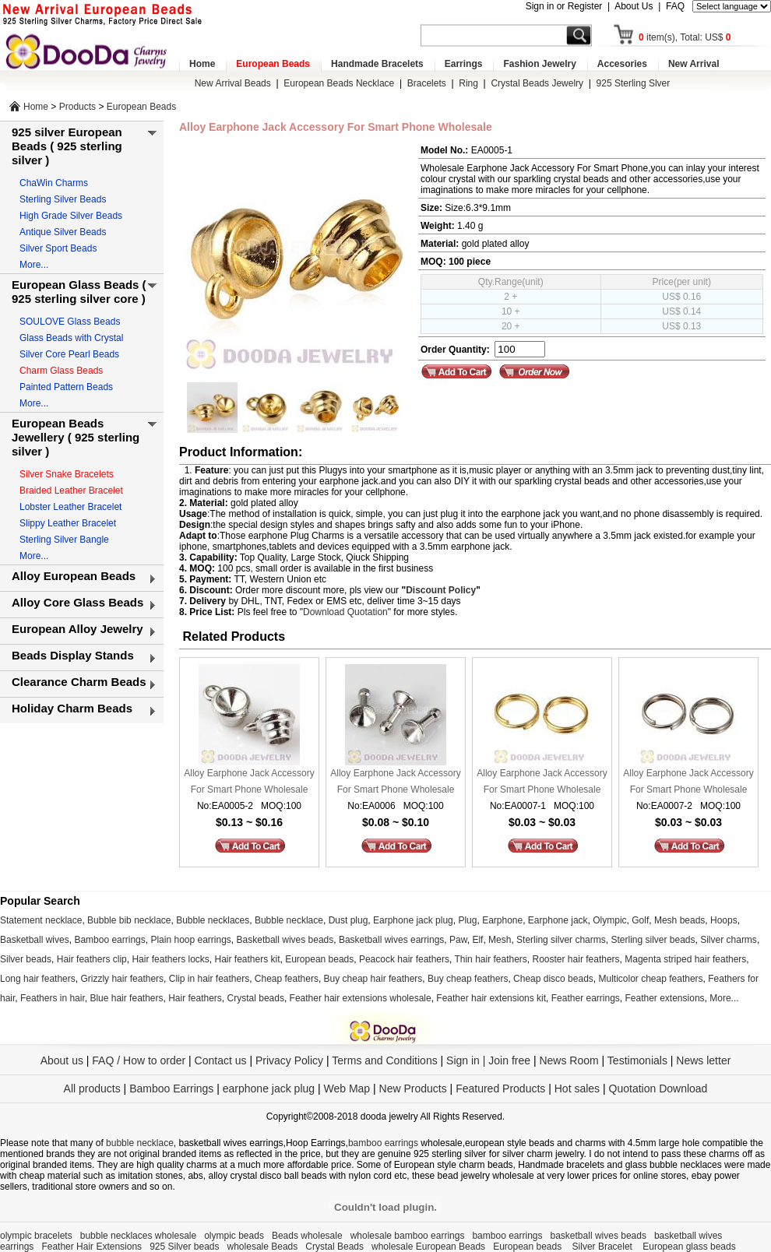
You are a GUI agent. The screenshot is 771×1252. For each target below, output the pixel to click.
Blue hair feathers (126, 998)
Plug (467, 920)
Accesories (622, 63)
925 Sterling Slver (634, 83)
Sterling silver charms (561, 939)
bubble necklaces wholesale (138, 1235)
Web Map (346, 1088)
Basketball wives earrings (391, 939)
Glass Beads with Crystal (71, 337)
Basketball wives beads (285, 939)
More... (33, 264)
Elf (477, 939)
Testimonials (637, 1060)
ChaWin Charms (53, 183)
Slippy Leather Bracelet (67, 523)
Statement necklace (41, 920)
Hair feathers (195, 998)
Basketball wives (34, 939)
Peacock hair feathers (404, 959)
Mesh (499, 939)
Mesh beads (679, 920)
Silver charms (728, 939)
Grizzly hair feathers (122, 978)
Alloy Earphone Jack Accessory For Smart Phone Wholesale (249, 781)
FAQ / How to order (138, 1060)
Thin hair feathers (490, 959)
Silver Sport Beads (58, 248)
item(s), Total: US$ (685, 37)
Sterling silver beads (653, 939)
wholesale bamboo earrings (407, 1235)
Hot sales (577, 1088)
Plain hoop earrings (190, 939)
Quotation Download (658, 1088)
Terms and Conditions (384, 1060)
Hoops (724, 920)
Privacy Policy (289, 1060)
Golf (640, 920)
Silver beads (25, 959)
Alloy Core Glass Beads (77, 602)
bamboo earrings (383, 1143)
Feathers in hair (52, 998)
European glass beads (688, 1246)
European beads (319, 959)
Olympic (609, 920)
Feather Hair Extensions (91, 1246)
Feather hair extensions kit (491, 998)
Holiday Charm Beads (72, 708)
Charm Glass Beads (61, 370)
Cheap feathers (287, 978)
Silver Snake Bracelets (66, 474)
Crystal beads (255, 998)
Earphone (502, 920)
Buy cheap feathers (468, 978)
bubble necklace (140, 1143)
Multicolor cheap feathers (651, 978)
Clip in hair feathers (209, 978)
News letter (703, 1060)
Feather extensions (665, 998)
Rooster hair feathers (576, 959)
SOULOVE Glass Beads (69, 321)
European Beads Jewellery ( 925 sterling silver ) (75, 437)
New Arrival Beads (233, 83)
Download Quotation (345, 612)
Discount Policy (441, 590)
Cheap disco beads (553, 978)
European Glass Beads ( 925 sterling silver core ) (79, 291)
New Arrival (694, 63)
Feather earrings (585, 998)
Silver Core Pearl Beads (69, 354)
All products (92, 1088)
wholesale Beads (262, 1246)
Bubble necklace (289, 920)
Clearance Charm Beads (79, 681)
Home (202, 63)
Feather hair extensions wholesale (360, 998)
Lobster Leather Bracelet (70, 506)
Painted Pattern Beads (66, 387)
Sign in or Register (564, 6)
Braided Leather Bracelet (71, 490)
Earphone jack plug (413, 920)
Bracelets (426, 83)
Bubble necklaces (212, 920)
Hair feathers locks (170, 959)
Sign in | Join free (488, 1060)
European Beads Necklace (338, 83)
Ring (468, 83)
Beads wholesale (307, 1235)
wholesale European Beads (428, 1246)
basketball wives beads (598, 1235)
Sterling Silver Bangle (64, 539)
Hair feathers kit (247, 959)
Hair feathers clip (92, 959)
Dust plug (348, 920)
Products (77, 106)
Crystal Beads (334, 1246)
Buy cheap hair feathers (373, 978)
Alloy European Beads (74, 575)
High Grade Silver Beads (70, 215)
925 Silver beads (184, 1246)
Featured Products (500, 1088)
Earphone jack (558, 920)
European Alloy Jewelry (77, 628)
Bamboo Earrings (171, 1088)
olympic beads (234, 1235)
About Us (633, 6)
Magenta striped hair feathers (685, 959)
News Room (570, 1060)
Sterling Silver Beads (62, 199)
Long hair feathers (38, 978)
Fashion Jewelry (539, 63)
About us (61, 1060)
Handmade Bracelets (377, 63)
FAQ (675, 6)
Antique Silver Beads (62, 232)
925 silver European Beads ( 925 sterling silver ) (67, 146)
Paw (458, 939)
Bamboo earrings (109, 939)
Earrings (464, 63)
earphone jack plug (269, 1088)
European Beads (273, 63)
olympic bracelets (36, 1235)
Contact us (221, 1060)
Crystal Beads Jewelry (537, 83)
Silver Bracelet (603, 1246)
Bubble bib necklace (129, 920)
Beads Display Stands (73, 655)
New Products (413, 1088)
